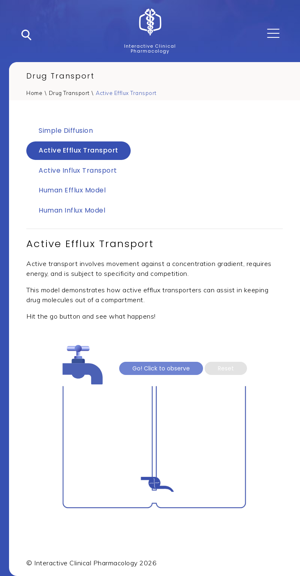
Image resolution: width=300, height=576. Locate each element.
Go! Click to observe (161, 368)
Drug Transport (69, 93)
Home (34, 93)
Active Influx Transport (78, 170)
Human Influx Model (72, 210)
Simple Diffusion (66, 130)
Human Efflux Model (72, 190)
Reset (226, 368)
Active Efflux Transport (126, 93)
